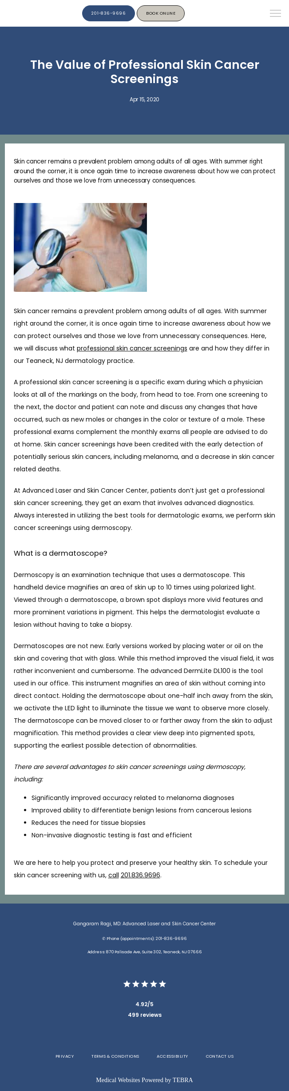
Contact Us (220, 1056)
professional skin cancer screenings (132, 348)
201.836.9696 (140, 875)
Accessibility (172, 1056)
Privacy (64, 1056)
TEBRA (183, 1080)
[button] (276, 14)
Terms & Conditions (115, 1056)
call (113, 875)
